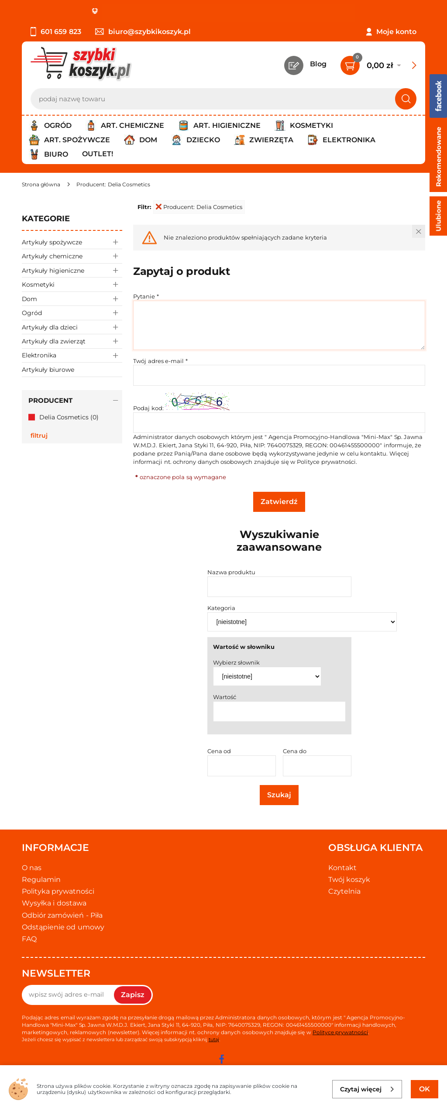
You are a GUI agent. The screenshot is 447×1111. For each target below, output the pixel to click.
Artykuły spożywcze (72, 242)
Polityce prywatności (326, 461)
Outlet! (97, 154)
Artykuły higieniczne (72, 270)
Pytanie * (146, 296)
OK (424, 1089)
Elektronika (72, 355)
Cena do (295, 751)
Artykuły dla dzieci (72, 327)
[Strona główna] (41, 184)
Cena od (219, 751)
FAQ (29, 939)
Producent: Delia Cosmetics (199, 206)
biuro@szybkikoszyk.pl (143, 31)
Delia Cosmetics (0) (69, 417)
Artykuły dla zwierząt (72, 341)
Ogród (72, 312)
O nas (31, 868)
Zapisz (132, 995)
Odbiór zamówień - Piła (62, 915)
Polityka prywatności (58, 891)
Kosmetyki (72, 284)
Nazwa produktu (231, 572)
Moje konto (396, 31)
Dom (72, 298)
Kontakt (342, 868)
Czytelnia (344, 891)
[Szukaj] (405, 99)
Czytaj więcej (367, 1089)
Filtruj (39, 435)
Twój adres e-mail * (160, 360)
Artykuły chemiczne (72, 256)
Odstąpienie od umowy (63, 927)
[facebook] (221, 1059)
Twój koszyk (349, 879)
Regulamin (41, 879)
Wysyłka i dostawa (54, 903)
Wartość (224, 696)
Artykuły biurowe (48, 370)
